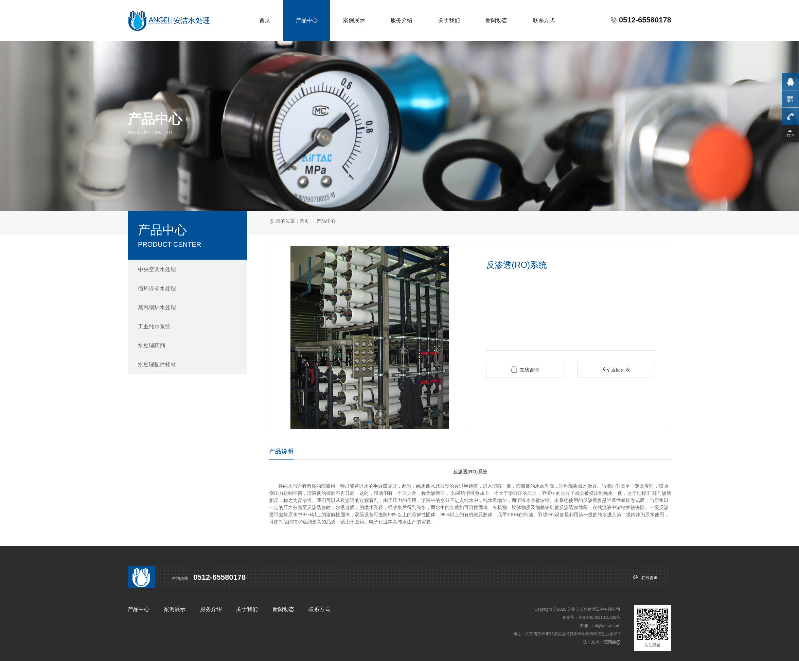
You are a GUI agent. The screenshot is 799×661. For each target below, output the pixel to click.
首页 (264, 20)
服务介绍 (401, 20)
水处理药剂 (151, 345)
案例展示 (354, 20)
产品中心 (307, 20)
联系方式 (544, 20)
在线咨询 (525, 369)
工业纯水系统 (154, 326)
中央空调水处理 (157, 269)
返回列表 (616, 369)
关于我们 (449, 20)
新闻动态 (496, 20)
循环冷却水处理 (157, 288)
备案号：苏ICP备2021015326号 (591, 617)
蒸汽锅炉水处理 (157, 307)
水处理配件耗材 (157, 364)
